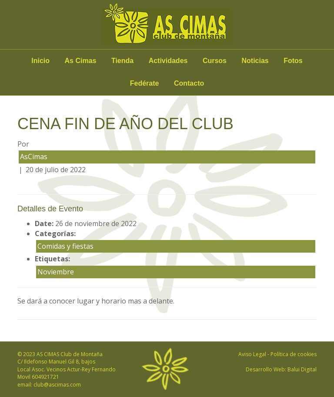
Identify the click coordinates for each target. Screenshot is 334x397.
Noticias (254, 60)
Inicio (40, 60)
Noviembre (55, 272)
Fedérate (144, 83)
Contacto (189, 83)
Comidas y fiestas (65, 246)
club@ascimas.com (57, 384)
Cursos (215, 60)
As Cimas (81, 60)
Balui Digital (302, 369)
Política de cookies (294, 354)
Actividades (168, 60)
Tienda (122, 60)
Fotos (293, 60)
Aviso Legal (252, 354)
